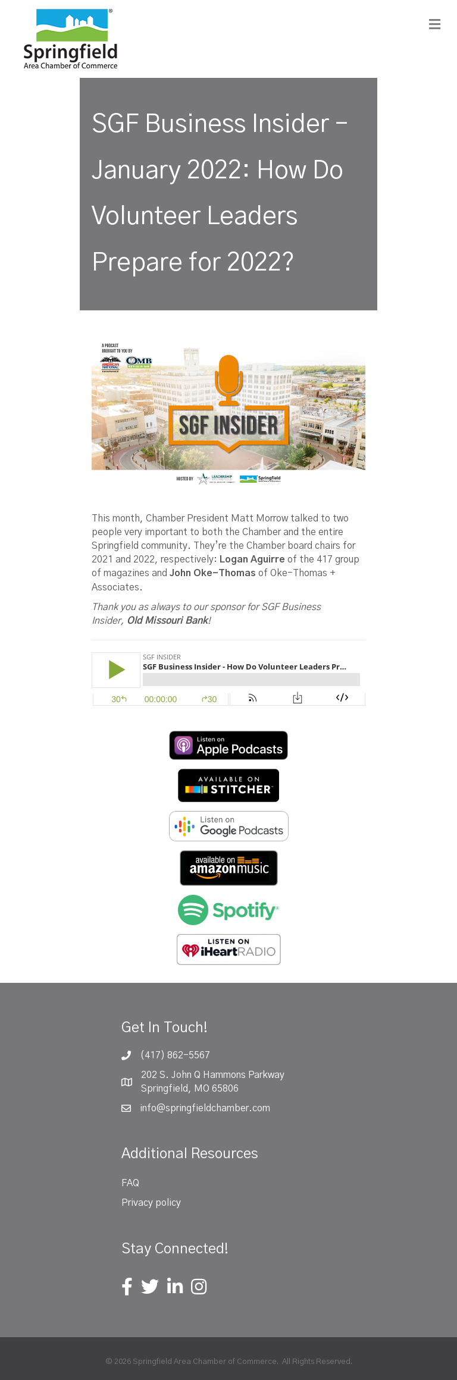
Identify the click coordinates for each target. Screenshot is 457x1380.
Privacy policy (151, 1203)
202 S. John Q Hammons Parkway (212, 1075)
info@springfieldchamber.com (205, 1108)
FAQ (130, 1183)
